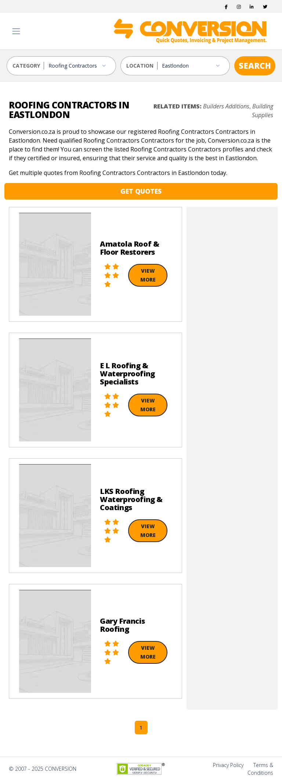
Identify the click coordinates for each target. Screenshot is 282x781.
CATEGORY (26, 65)
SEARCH (255, 65)
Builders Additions (226, 106)
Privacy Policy (228, 765)
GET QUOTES (141, 191)
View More (148, 275)
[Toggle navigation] (16, 31)
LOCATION (139, 65)
